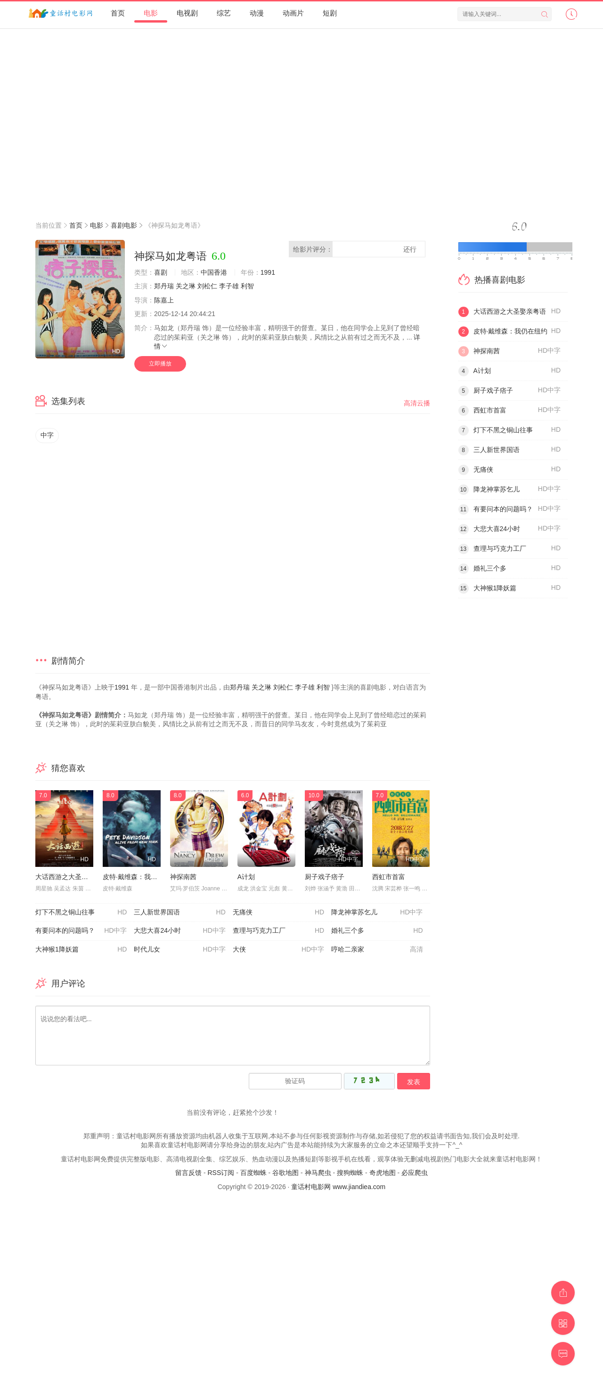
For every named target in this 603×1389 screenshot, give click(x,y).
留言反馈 (188, 1172)
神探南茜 (183, 877)
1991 (268, 272)
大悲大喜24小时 (179, 931)
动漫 (257, 13)
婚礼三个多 (377, 931)
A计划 (246, 877)
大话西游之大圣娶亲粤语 (71, 877)
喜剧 (160, 272)
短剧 (330, 13)
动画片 (293, 13)
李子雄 (229, 286)
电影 (151, 13)
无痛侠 (278, 912)
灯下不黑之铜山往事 (81, 912)
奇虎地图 (382, 1172)
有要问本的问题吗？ (81, 931)
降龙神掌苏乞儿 (377, 912)
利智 (247, 286)
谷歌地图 (285, 1172)
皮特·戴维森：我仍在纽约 (140, 877)
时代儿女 (179, 949)
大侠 (278, 949)
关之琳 (186, 286)
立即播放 (160, 363)
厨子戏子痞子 (324, 877)
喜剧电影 (124, 225)
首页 (118, 13)
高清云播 (417, 403)
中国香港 (214, 272)
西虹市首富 (388, 877)
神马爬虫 (318, 1172)
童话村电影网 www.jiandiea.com (338, 1187)
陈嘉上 (164, 300)
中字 (47, 435)
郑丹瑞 (164, 286)
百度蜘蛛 (253, 1172)
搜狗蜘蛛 (350, 1172)
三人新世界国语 (179, 912)
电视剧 (187, 13)
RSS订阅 (220, 1172)
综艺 (224, 13)
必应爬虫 (414, 1172)
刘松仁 (207, 286)
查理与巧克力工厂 (278, 931)
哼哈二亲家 (377, 949)
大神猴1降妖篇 (81, 949)
